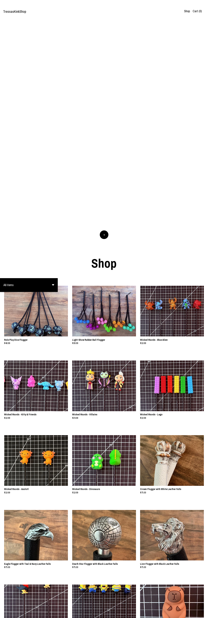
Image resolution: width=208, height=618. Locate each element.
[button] (29, 78)
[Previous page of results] (89, 603)
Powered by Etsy (42, 613)
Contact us (193, 613)
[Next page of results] (119, 603)
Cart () (197, 11)
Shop (187, 11)
